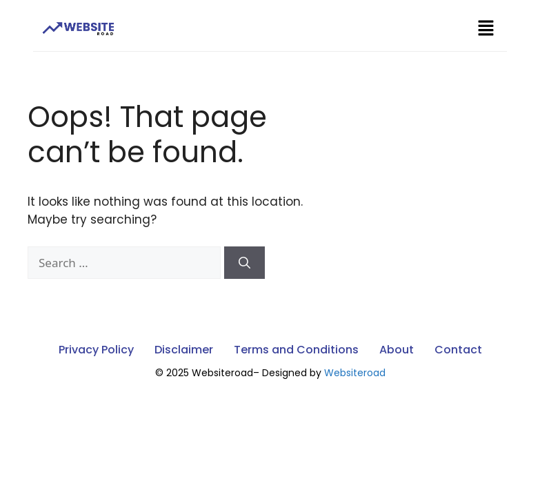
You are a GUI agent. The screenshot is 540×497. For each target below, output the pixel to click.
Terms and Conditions (296, 350)
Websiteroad (355, 373)
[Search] (244, 263)
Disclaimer (183, 350)
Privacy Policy (96, 350)
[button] (485, 29)
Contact (458, 350)
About (396, 350)
